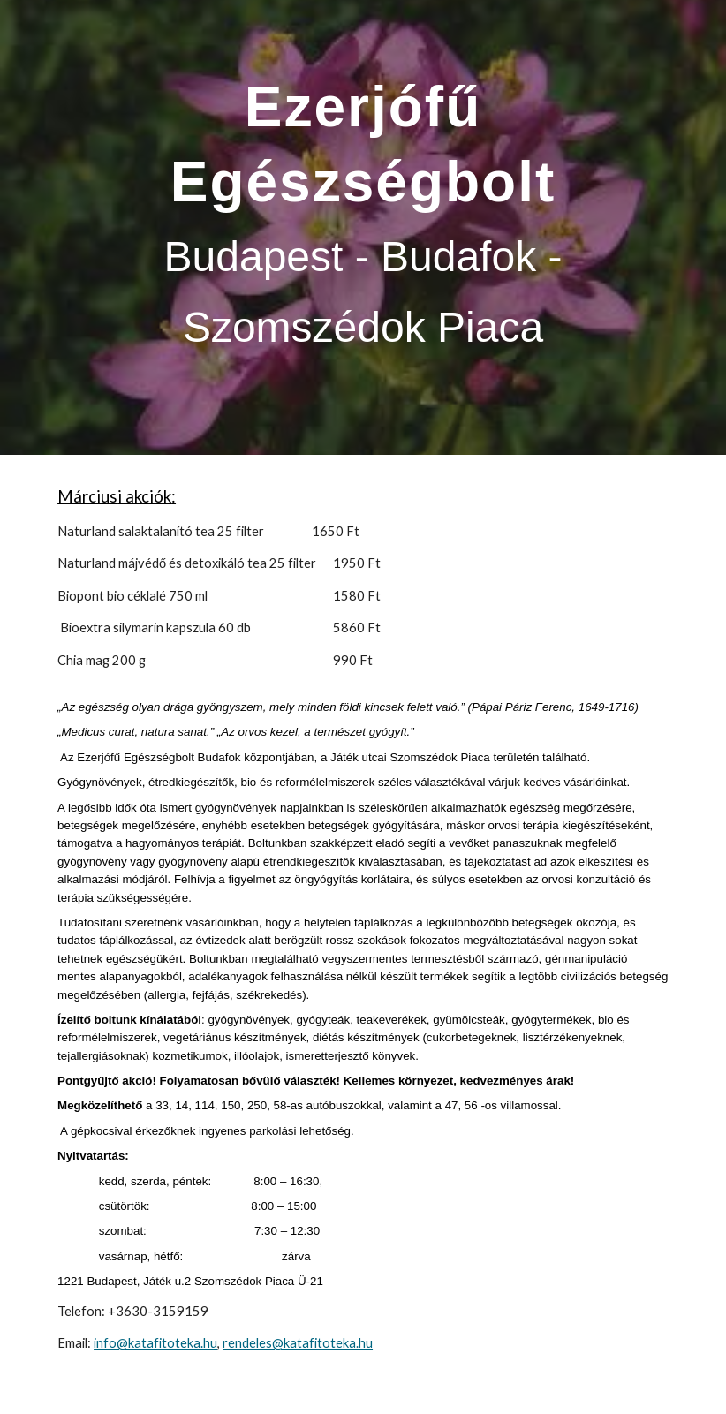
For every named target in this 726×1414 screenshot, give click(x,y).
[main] (363, 227)
